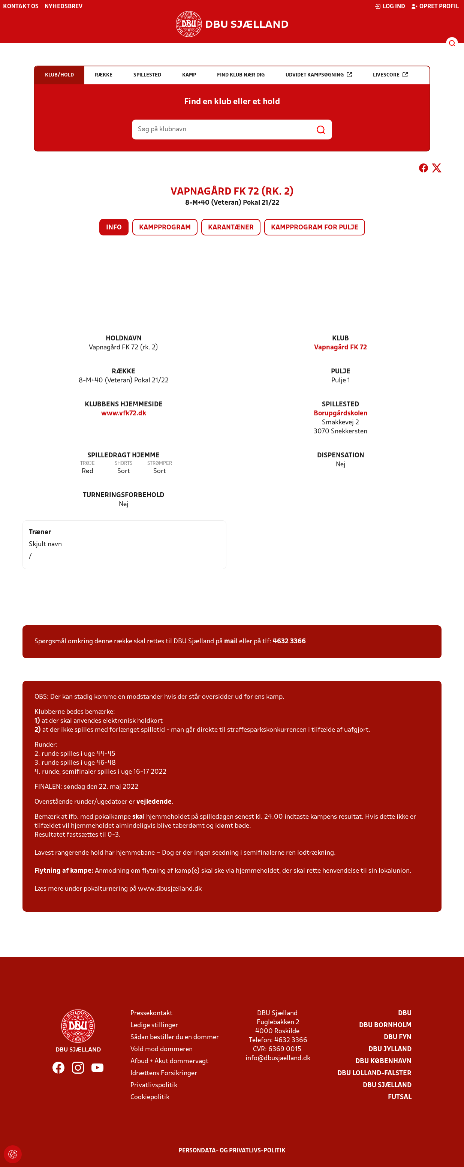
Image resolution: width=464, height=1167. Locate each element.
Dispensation (340, 455)
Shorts (123, 463)
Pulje (340, 372)
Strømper (159, 463)
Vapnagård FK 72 (340, 348)
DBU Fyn (398, 1037)
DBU (405, 1013)
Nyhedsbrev (63, 6)
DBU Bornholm (385, 1025)
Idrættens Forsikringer (163, 1073)
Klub (340, 339)
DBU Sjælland (387, 1085)
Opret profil (435, 6)
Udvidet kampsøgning (319, 75)
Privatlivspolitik (153, 1085)
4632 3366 (289, 641)
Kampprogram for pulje (314, 228)
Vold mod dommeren (161, 1049)
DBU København (383, 1061)
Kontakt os (21, 6)
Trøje (87, 463)
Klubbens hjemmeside (124, 404)
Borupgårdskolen (341, 413)
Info (114, 228)
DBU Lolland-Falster (374, 1073)
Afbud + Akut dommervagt (169, 1061)
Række (123, 372)
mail (231, 641)
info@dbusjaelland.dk (277, 1058)
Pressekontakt (151, 1013)
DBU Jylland (390, 1049)
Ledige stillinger (154, 1025)
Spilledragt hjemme (123, 455)
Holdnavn (124, 339)
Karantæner (231, 228)
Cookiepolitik (149, 1097)
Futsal (400, 1097)
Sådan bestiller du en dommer (174, 1037)
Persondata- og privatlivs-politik (232, 1151)
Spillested (340, 404)
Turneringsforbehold (123, 495)
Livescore (390, 75)
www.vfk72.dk (123, 413)
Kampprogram (165, 228)
